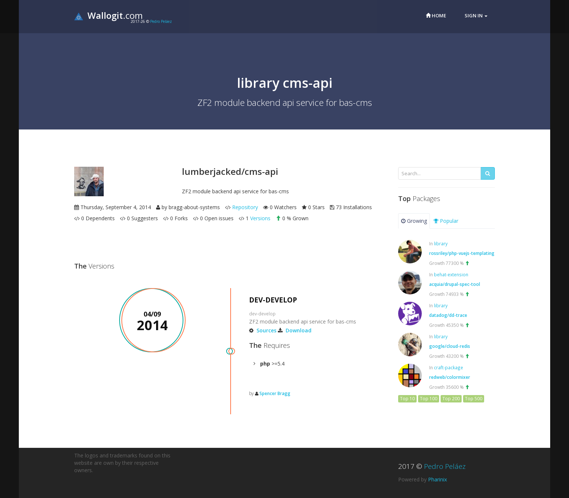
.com (108, 15)
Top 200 (451, 398)
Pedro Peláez (161, 21)
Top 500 (473, 398)
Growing (414, 220)
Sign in (476, 15)
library (441, 243)
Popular (446, 220)
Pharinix (437, 479)
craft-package (448, 367)
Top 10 (407, 398)
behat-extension (451, 274)
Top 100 (428, 398)
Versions (260, 218)
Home (436, 15)
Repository (245, 207)
